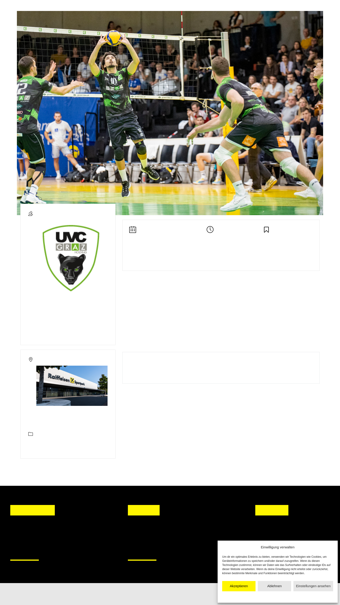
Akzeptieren (239, 586)
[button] (135, 537)
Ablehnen (274, 586)
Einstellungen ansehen (313, 586)
